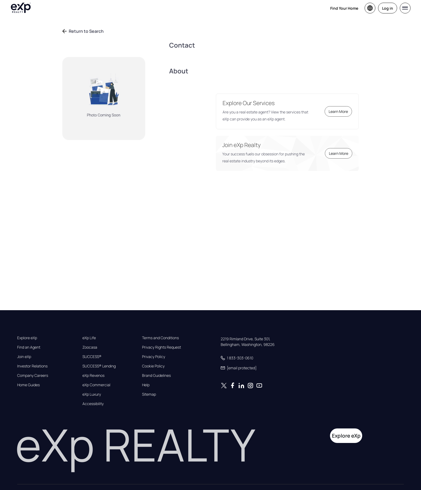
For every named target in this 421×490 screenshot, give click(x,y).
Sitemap (149, 394)
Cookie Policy (153, 366)
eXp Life (89, 338)
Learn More (338, 111)
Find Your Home (344, 8)
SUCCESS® (91, 357)
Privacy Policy (153, 357)
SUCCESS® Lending (99, 366)
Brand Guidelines (156, 375)
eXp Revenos (93, 375)
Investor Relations (32, 366)
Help (146, 385)
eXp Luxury (91, 394)
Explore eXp (27, 338)
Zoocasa (89, 347)
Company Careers (32, 375)
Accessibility (93, 404)
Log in (387, 8)
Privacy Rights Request (161, 347)
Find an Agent (28, 347)
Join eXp (24, 357)
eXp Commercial (96, 385)
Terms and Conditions (160, 338)
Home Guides (28, 385)
